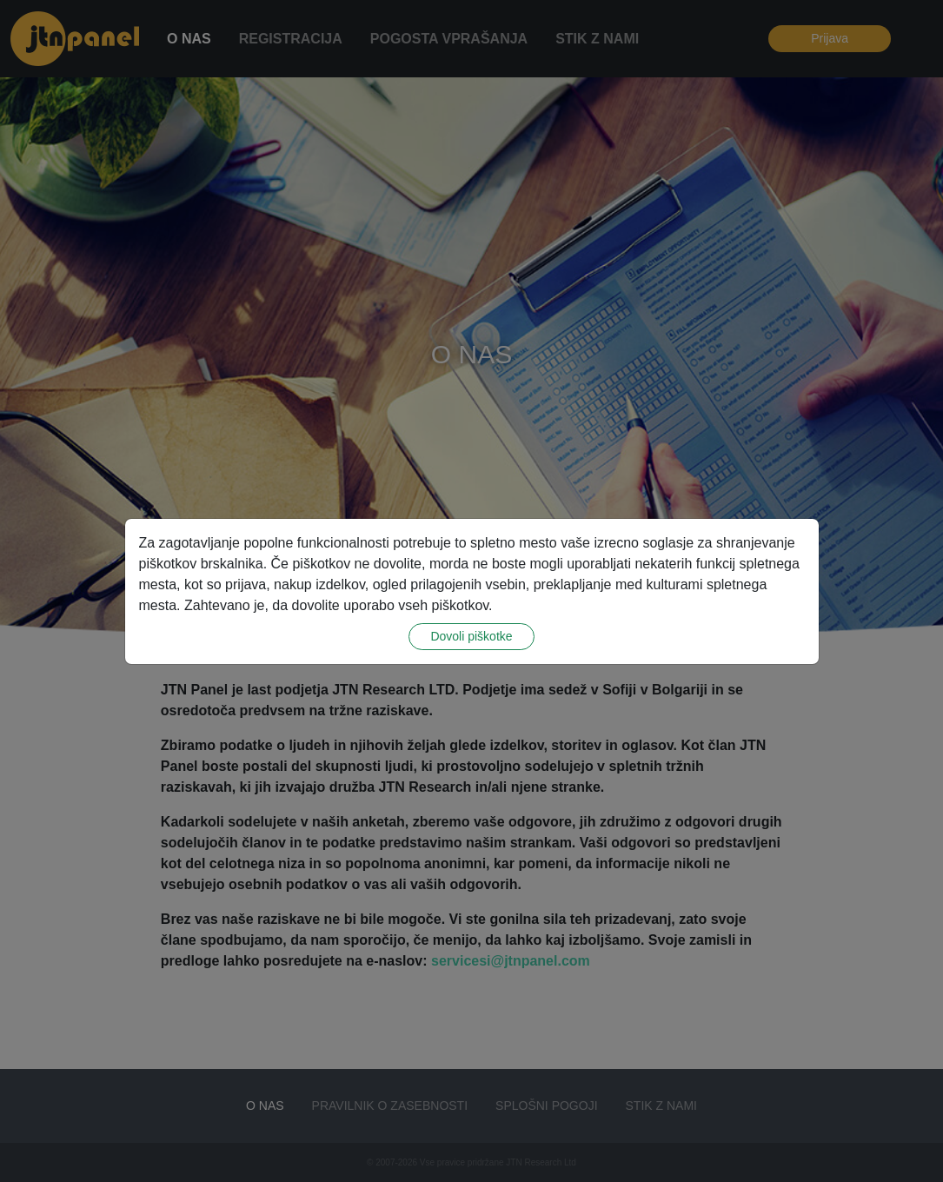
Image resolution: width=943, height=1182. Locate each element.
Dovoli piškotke (471, 636)
